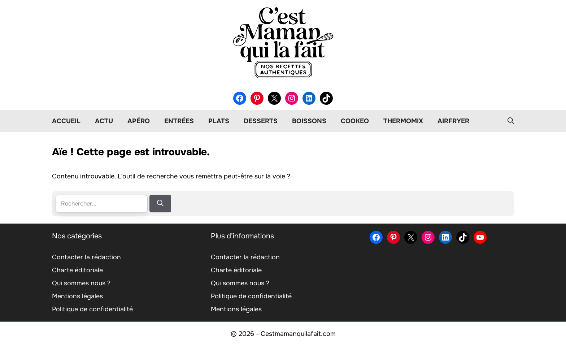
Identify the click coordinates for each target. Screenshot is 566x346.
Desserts (261, 121)
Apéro (138, 121)
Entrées (179, 121)
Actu (104, 121)
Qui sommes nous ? (81, 283)
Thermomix (403, 121)
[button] (510, 121)
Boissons (309, 121)
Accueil (66, 121)
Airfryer (453, 121)
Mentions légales (77, 296)
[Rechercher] (160, 203)
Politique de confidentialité (92, 309)
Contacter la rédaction (86, 257)
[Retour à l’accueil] (283, 42)
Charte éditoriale (77, 270)
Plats (218, 121)
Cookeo (355, 121)
